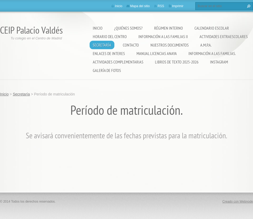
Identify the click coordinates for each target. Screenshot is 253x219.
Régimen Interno (168, 28)
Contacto (131, 45)
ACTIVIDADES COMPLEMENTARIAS (118, 62)
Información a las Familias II (163, 36)
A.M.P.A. (206, 45)
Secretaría (102, 45)
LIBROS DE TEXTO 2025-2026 (176, 62)
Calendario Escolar (211, 28)
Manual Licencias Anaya (157, 53)
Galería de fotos (107, 70)
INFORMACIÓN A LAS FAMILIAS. (212, 53)
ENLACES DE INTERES (109, 53)
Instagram (219, 62)
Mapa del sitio (140, 6)
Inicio (98, 28)
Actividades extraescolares (224, 36)
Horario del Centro (110, 36)
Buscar (248, 6)
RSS (161, 6)
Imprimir (177, 6)
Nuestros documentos (169, 45)
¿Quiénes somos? (128, 28)
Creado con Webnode (237, 201)
